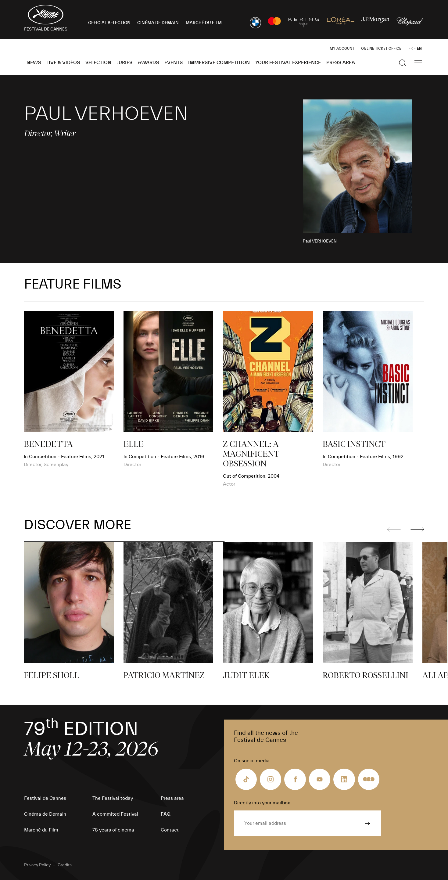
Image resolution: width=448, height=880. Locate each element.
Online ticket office (381, 48)
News (34, 62)
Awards (148, 62)
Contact (170, 830)
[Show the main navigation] (418, 62)
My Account (342, 48)
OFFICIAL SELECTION (109, 22)
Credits (65, 865)
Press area (340, 62)
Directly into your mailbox (262, 803)
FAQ (165, 814)
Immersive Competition (219, 62)
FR (410, 48)
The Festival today (112, 798)
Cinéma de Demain (45, 814)
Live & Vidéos (63, 62)
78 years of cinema (113, 830)
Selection (98, 62)
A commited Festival (115, 814)
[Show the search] (402, 63)
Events (173, 62)
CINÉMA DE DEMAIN (158, 22)
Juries (124, 62)
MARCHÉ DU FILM (204, 22)
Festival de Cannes (45, 798)
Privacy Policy (37, 865)
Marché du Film (41, 830)
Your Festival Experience (288, 62)
